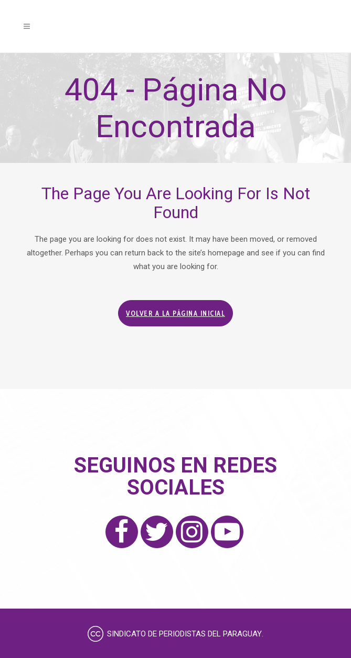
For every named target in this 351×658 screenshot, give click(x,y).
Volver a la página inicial (175, 313)
